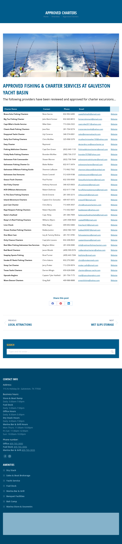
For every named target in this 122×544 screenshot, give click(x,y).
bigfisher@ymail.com (87, 255)
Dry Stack (11, 470)
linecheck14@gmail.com (88, 225)
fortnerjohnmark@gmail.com (90, 119)
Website (114, 114)
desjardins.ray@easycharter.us (91, 144)
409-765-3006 (20, 446)
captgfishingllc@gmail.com (89, 114)
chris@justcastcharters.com (89, 205)
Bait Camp (11, 501)
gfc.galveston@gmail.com (88, 184)
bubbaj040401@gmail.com (89, 230)
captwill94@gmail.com (87, 220)
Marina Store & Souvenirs (19, 506)
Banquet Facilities (15, 496)
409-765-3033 (28, 450)
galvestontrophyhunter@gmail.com (92, 159)
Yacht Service (13, 480)
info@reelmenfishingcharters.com (92, 245)
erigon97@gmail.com (87, 199)
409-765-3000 (16, 443)
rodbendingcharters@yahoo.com (91, 250)
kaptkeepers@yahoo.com (88, 210)
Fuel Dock (11, 485)
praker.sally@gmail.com (88, 265)
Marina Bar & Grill (15, 491)
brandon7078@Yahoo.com (89, 154)
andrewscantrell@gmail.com (90, 174)
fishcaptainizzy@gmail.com (89, 235)
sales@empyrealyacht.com (89, 134)
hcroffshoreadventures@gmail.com (92, 189)
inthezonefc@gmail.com (88, 194)
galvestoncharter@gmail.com (90, 164)
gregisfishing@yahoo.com (89, 280)
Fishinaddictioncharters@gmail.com (93, 149)
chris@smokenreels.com (88, 260)
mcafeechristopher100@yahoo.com (93, 139)
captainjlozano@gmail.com (89, 240)
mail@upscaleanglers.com (89, 275)
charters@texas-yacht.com (89, 270)
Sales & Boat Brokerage (18, 475)
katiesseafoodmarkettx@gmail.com (92, 215)
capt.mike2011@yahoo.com (89, 124)
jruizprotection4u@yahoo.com (90, 129)
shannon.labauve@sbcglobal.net (91, 169)
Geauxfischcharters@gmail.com (91, 179)
